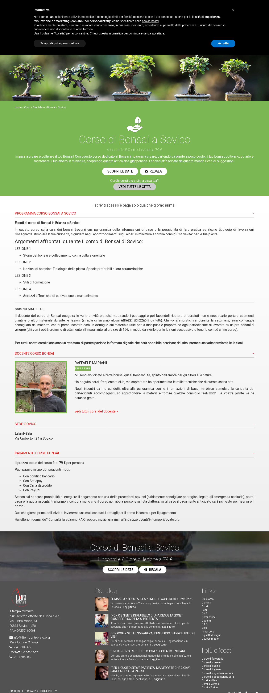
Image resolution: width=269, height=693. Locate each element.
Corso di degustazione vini (217, 673)
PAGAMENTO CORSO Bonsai (37, 453)
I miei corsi (208, 631)
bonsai (68, 230)
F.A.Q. (82, 520)
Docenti (206, 620)
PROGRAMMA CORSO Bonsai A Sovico (45, 213)
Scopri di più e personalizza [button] (59, 43)
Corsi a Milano (210, 680)
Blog (204, 627)
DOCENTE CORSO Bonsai (34, 354)
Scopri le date (120, 171)
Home (18, 107)
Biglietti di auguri (211, 635)
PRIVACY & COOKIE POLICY (41, 691)
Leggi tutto (129, 607)
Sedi (204, 610)
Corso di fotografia (212, 658)
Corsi (27, 107)
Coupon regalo (210, 638)
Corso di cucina (211, 665)
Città (204, 613)
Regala (153, 171)
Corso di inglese (211, 669)
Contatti (206, 602)
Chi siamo (208, 599)
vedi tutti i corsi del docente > (96, 411)
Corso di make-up (212, 662)
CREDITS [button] (14, 691)
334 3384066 (21, 647)
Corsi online (209, 617)
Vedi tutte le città (135, 187)
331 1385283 (21, 657)
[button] (233, 10)
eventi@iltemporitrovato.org (159, 520)
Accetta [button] (223, 43)
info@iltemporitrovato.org (31, 637)
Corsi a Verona (210, 683)
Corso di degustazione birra (218, 676)
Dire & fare (39, 107)
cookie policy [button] (150, 21)
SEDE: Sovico (25, 424)
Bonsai (51, 107)
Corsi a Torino (210, 687)
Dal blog (106, 590)
